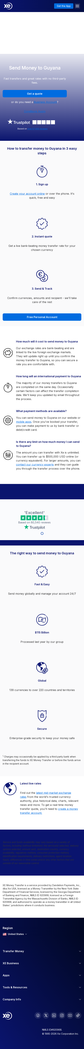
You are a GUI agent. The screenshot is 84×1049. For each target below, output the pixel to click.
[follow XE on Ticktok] (78, 1015)
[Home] (8, 6)
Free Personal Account (42, 317)
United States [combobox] (15, 934)
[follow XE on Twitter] (46, 1015)
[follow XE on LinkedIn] (54, 1015)
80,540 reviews (41, 522)
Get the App (64, 6)
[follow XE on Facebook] (38, 1015)
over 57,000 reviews (37, 128)
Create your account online (27, 193)
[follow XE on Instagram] (62, 1015)
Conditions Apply (35, 111)
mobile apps (23, 421)
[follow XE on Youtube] (70, 1015)
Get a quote (34, 93)
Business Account (45, 102)
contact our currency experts (35, 464)
